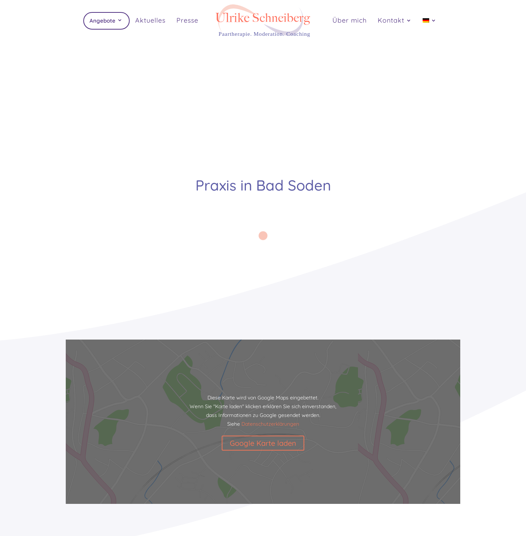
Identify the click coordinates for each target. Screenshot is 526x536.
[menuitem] (430, 28)
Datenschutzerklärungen (270, 424)
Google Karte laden (263, 443)
